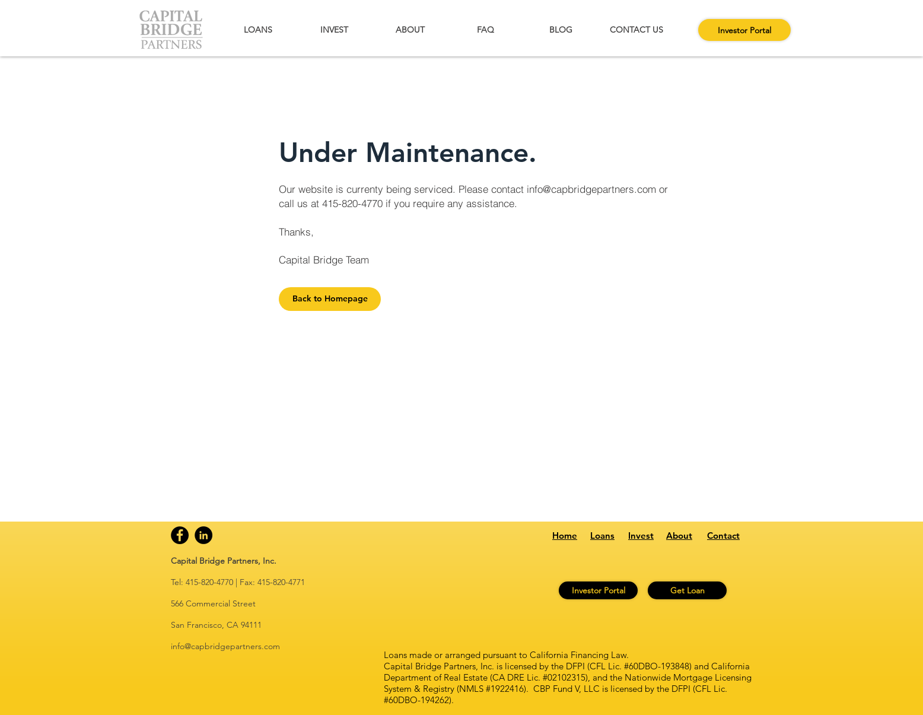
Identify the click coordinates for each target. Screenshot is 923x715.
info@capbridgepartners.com (591, 189)
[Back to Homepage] (330, 299)
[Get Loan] (687, 590)
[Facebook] (180, 535)
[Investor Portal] (744, 30)
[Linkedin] (203, 535)
